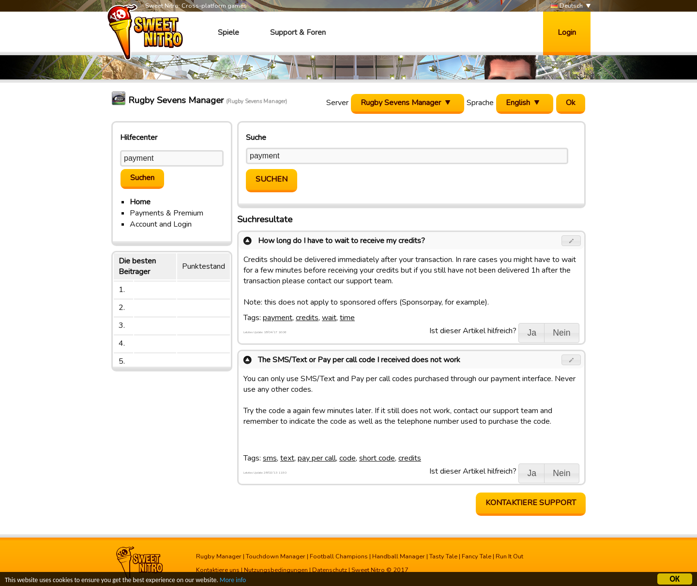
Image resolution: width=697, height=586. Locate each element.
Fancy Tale (476, 556)
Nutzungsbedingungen (276, 570)
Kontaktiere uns (218, 570)
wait (329, 317)
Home (140, 202)
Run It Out (509, 556)
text (287, 458)
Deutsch (566, 6)
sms (270, 458)
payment (277, 317)
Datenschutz (329, 570)
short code (377, 458)
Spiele (228, 32)
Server (337, 102)
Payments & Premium (166, 213)
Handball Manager (398, 556)
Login (567, 32)
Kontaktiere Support (530, 502)
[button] (571, 240)
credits (307, 317)
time (347, 317)
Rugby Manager (219, 556)
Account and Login (161, 224)
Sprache (480, 102)
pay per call (317, 458)
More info (233, 581)
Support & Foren (298, 32)
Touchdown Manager (275, 556)
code (347, 458)
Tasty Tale (443, 556)
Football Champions (339, 556)
